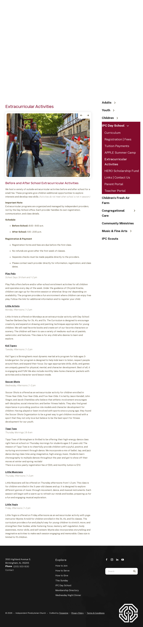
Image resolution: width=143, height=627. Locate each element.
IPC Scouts (110, 238)
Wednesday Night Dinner (68, 595)
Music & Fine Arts (118, 231)
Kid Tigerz (11, 345)
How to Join (61, 565)
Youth (109, 110)
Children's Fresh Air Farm (116, 200)
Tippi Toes (11, 428)
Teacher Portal (115, 190)
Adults (110, 102)
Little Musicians (14, 472)
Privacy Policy (77, 613)
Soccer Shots (12, 381)
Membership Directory (67, 590)
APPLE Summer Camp (120, 152)
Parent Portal (113, 184)
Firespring (63, 613)
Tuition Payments (116, 146)
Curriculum (112, 132)
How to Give (61, 575)
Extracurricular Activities (115, 161)
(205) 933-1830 (21, 566)
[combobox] (118, 571)
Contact (9, 570)
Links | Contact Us (117, 177)
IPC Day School (116, 125)
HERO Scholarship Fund (121, 171)
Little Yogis (11, 504)
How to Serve (62, 570)
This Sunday (61, 580)
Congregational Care (120, 213)
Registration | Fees (117, 139)
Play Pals (10, 273)
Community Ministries (118, 223)
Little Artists (12, 306)
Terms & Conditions (95, 613)
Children (111, 118)
